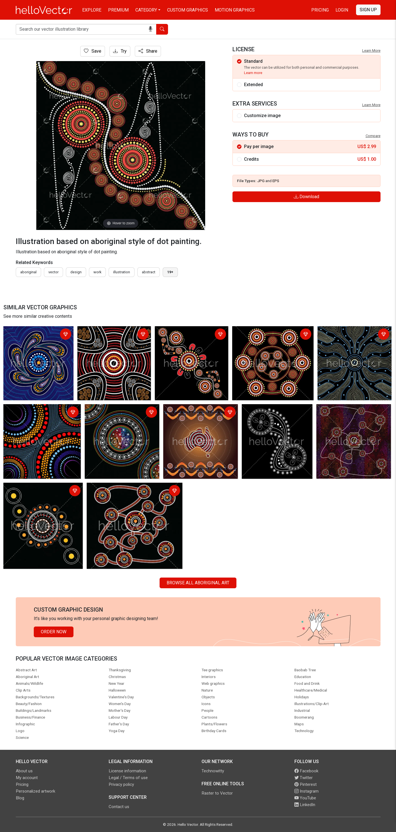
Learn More (371, 50)
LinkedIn (304, 804)
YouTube (305, 797)
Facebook (306, 770)
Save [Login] (92, 51)
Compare (373, 136)
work (97, 272)
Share (147, 51)
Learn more (253, 73)
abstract (148, 272)
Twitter (303, 777)
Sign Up (368, 9)
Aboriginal (28, 272)
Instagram (306, 791)
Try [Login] (120, 51)
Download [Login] (306, 196)
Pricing (320, 10)
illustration (121, 272)
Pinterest (305, 784)
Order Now (53, 631)
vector (53, 272)
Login (341, 10)
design (76, 272)
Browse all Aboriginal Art (198, 582)
